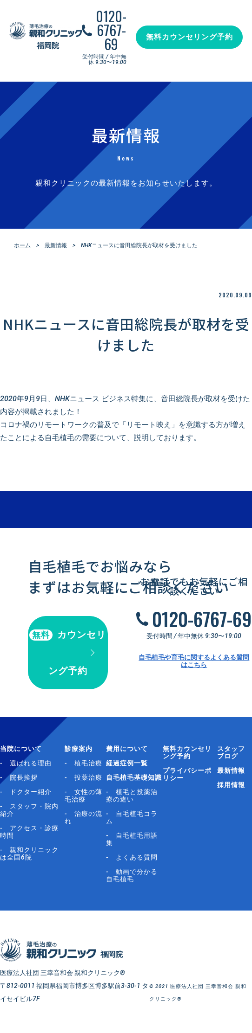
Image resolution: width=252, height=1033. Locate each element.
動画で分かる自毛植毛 (132, 875)
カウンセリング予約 (67, 652)
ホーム (22, 245)
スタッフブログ (231, 752)
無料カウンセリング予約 (189, 36)
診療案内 (79, 748)
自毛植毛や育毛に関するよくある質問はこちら (194, 661)
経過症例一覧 (127, 763)
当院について (21, 748)
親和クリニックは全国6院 (29, 853)
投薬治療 (88, 777)
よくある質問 (137, 857)
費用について (127, 748)
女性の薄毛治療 (83, 795)
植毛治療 (88, 763)
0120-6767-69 (111, 30)
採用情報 (231, 785)
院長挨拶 (24, 777)
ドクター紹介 (31, 792)
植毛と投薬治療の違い (132, 795)
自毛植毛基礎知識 (134, 777)
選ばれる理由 (31, 763)
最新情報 (56, 245)
